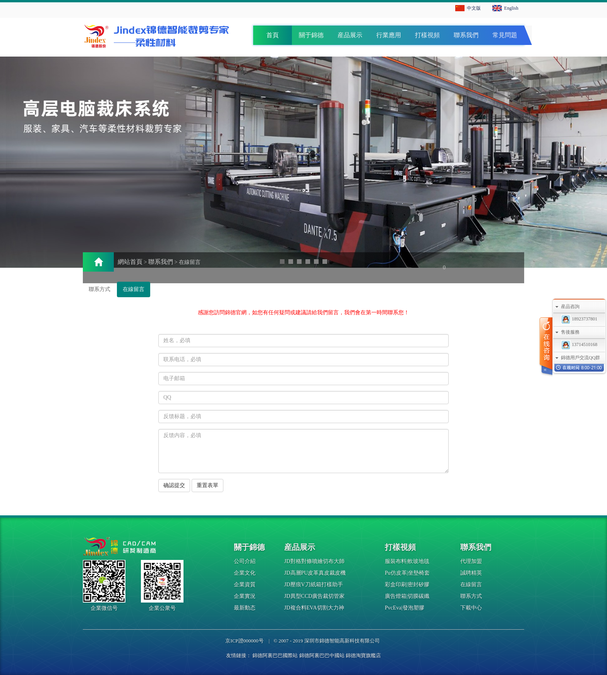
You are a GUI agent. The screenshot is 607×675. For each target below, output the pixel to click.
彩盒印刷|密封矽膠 (407, 584)
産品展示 (350, 35)
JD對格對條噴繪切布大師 (314, 561)
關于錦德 (311, 35)
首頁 (272, 35)
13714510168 (579, 344)
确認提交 (174, 485)
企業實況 (244, 596)
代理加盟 (471, 561)
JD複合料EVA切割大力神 (314, 608)
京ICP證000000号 (244, 641)
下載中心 (471, 608)
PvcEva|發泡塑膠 (404, 608)
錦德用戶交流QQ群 (580, 357)
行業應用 (388, 35)
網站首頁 (130, 261)
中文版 (474, 8)
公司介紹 (244, 561)
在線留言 (133, 289)
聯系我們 (466, 35)
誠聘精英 (471, 573)
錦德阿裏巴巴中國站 (322, 655)
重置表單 (207, 485)
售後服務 (570, 332)
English (511, 8)
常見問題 (504, 35)
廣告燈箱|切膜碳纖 (407, 596)
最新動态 (244, 608)
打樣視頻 (427, 35)
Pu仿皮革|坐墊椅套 (407, 573)
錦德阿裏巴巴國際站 (275, 655)
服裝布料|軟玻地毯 (407, 561)
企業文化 (244, 573)
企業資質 (244, 584)
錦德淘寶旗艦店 (363, 655)
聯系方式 (99, 289)
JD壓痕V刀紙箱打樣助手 (313, 584)
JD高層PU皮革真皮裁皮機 (315, 573)
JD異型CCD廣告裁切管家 (314, 596)
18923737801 (579, 319)
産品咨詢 (570, 306)
